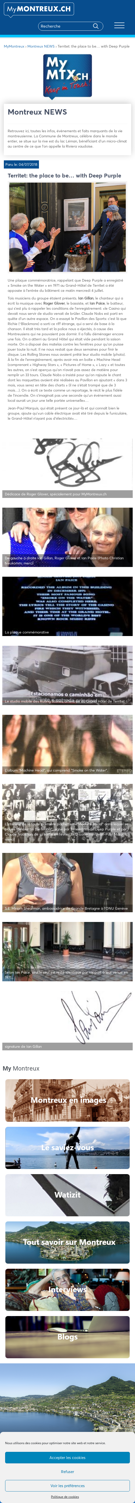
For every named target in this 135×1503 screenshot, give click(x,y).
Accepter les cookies (67, 1457)
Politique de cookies (65, 1497)
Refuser (67, 1471)
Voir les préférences (67, 1485)
